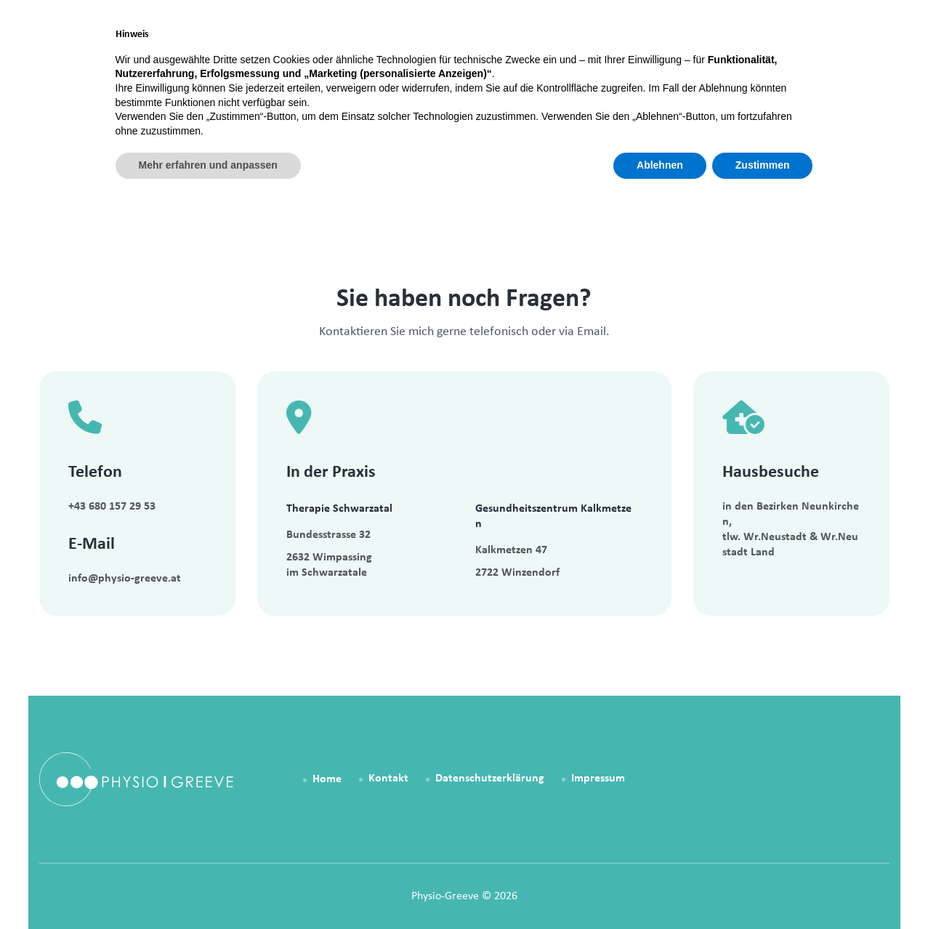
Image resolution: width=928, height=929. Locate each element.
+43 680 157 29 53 (112, 506)
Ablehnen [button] (660, 889)
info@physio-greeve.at (124, 578)
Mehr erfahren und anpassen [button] (208, 889)
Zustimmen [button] (762, 889)
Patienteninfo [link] (548, 52)
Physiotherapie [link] (425, 52)
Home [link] (327, 52)
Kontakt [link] (744, 52)
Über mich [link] (656, 52)
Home (42, 147)
